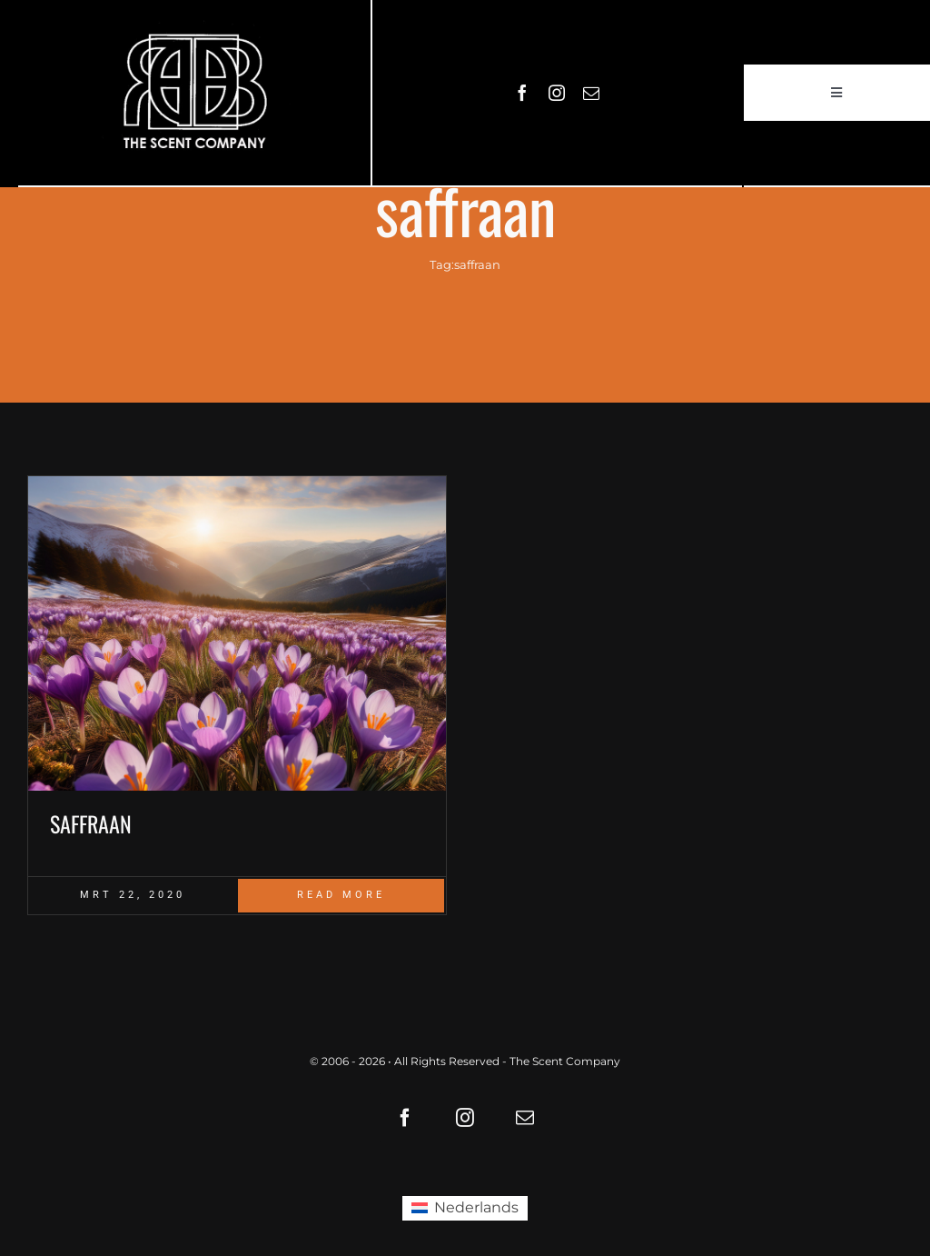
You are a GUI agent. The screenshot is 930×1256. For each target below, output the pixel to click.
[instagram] (557, 93)
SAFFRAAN (91, 823)
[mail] (591, 93)
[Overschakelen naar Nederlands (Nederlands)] (464, 1208)
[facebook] (522, 93)
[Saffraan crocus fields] (237, 633)
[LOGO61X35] (194, 93)
